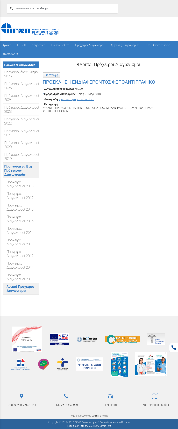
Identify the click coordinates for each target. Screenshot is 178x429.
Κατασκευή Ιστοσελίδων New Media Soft (89, 426)
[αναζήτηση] (61, 8)
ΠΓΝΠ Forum (111, 404)
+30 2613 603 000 (67, 404)
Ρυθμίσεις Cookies (80, 415)
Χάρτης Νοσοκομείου (156, 404)
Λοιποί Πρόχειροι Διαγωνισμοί (110, 64)
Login (95, 415)
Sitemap (104, 415)
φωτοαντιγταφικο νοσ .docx (76, 99)
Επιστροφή (51, 75)
